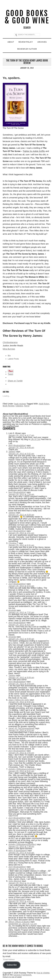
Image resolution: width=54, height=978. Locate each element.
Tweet (10, 374)
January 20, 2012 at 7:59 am (21, 494)
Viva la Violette (43, 973)
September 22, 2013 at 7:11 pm (22, 924)
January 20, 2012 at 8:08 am (21, 639)
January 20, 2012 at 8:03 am (21, 586)
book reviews (20, 404)
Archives (42, 42)
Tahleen (12, 451)
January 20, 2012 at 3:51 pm (21, 533)
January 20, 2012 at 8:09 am (21, 514)
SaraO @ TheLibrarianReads (21, 728)
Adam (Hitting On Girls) (18, 700)
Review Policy (25, 42)
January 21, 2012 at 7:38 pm (21, 846)
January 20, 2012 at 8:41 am (21, 771)
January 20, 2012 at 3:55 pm (21, 753)
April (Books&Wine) (17, 445)
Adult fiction (44, 404)
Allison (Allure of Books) (19, 922)
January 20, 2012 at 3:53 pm (21, 683)
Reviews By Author (27, 49)
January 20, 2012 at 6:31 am (21, 545)
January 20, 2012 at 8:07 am (21, 624)
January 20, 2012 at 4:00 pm (21, 869)
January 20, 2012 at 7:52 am (21, 612)
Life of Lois (35, 439)
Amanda (12, 610)
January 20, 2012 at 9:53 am (21, 730)
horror (26, 406)
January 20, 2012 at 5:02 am (21, 453)
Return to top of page (12, 977)
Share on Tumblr (15, 381)
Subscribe (12, 965)
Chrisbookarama (10, 342)
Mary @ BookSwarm (17, 850)
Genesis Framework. (22, 975)
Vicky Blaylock (14, 881)
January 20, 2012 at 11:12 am (21, 883)
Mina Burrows (9, 349)
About (10, 42)
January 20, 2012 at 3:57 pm (21, 820)
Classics (19, 406)
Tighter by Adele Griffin (34, 151)
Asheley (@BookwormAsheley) (22, 769)
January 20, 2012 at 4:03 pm (21, 901)
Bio (9, 355)
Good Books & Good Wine (27, 17)
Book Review (8, 406)
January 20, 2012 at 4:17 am (21, 435)
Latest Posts (13, 359)
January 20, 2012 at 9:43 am (21, 852)
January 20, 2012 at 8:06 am (21, 447)
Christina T (13, 543)
